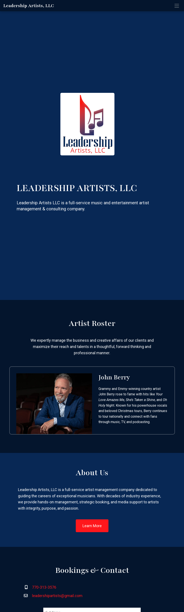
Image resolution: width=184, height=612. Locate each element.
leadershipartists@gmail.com (57, 595)
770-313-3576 (44, 587)
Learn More (92, 525)
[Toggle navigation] (177, 6)
